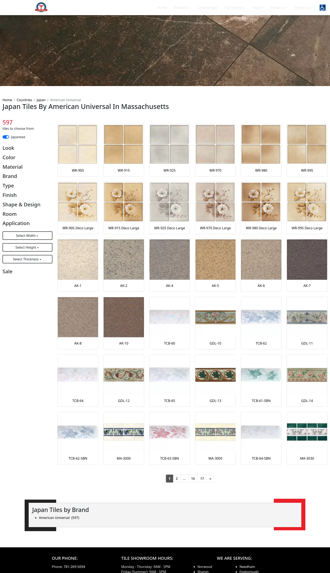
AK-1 (77, 285)
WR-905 (78, 170)
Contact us (302, 10)
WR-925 (170, 170)
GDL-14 (307, 400)
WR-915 (124, 170)
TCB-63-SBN (169, 458)
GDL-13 (215, 400)
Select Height (26, 247)
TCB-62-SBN (78, 458)
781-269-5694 (74, 566)
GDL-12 (123, 400)
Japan (41, 100)
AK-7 (307, 285)
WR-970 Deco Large (215, 228)
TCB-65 (169, 400)
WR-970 (215, 170)
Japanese (18, 137)
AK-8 (77, 343)
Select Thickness (26, 259)
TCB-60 (169, 343)
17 (202, 478)
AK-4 (169, 285)
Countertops (208, 10)
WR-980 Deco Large (261, 228)
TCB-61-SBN (261, 400)
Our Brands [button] (233, 10)
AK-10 (123, 343)
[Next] (210, 479)
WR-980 (261, 170)
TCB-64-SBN (261, 458)
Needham (247, 566)
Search (258, 10)
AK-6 (261, 285)
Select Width (26, 235)
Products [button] (181, 10)
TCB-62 (261, 343)
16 (193, 478)
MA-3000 (124, 458)
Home (162, 10)
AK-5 (215, 285)
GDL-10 (215, 343)
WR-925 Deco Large (169, 228)
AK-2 (123, 285)
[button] (322, 10)
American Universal (59, 517)
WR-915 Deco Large (123, 228)
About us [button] (277, 10)
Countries (24, 100)
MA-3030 (307, 458)
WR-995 (307, 170)
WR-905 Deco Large (78, 228)
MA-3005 (215, 458)
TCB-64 (78, 400)
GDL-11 (307, 343)
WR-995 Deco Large (307, 228)
